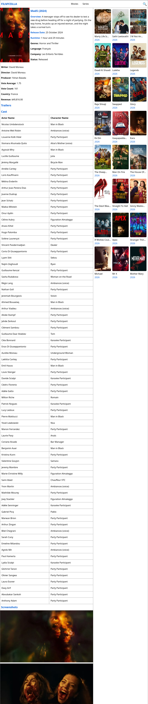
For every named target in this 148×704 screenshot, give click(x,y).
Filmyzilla (9, 4)
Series (86, 3)
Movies (74, 3)
